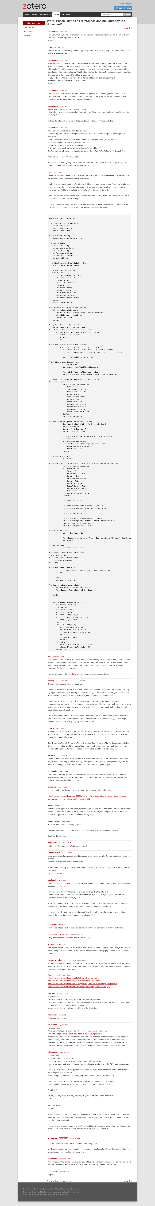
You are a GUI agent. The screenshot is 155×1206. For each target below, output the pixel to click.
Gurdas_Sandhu (55, 960)
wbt (49, 656)
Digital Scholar (41, 1192)
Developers (38, 1189)
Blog (24, 1189)
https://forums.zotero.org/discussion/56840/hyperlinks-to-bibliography (74, 981)
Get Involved (66, 14)
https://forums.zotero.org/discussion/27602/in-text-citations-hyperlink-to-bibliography (79, 987)
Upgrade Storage (123, 8)
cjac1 (50, 172)
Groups (34, 14)
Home (27, 14)
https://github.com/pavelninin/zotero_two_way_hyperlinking (79, 1034)
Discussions (28, 31)
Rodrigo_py (53, 993)
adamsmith (53, 771)
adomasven (53, 1138)
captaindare (53, 31)
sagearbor (52, 755)
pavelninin (52, 1025)
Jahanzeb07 (53, 934)
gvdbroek (52, 880)
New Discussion (33, 23)
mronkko (52, 47)
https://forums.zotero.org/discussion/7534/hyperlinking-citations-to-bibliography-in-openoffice (82, 984)
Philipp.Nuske (54, 821)
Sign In (49, 1181)
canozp (51, 681)
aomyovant (53, 1159)
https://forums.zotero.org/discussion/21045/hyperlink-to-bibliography (73, 978)
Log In (122, 3)
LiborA (51, 728)
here (69, 674)
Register (129, 3)
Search (27, 36)
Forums (56, 14)
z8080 (50, 805)
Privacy (57, 1189)
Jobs (72, 1189)
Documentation (45, 14)
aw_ (49, 1105)
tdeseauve (52, 1052)
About (78, 1189)
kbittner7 (52, 944)
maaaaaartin (53, 1171)
